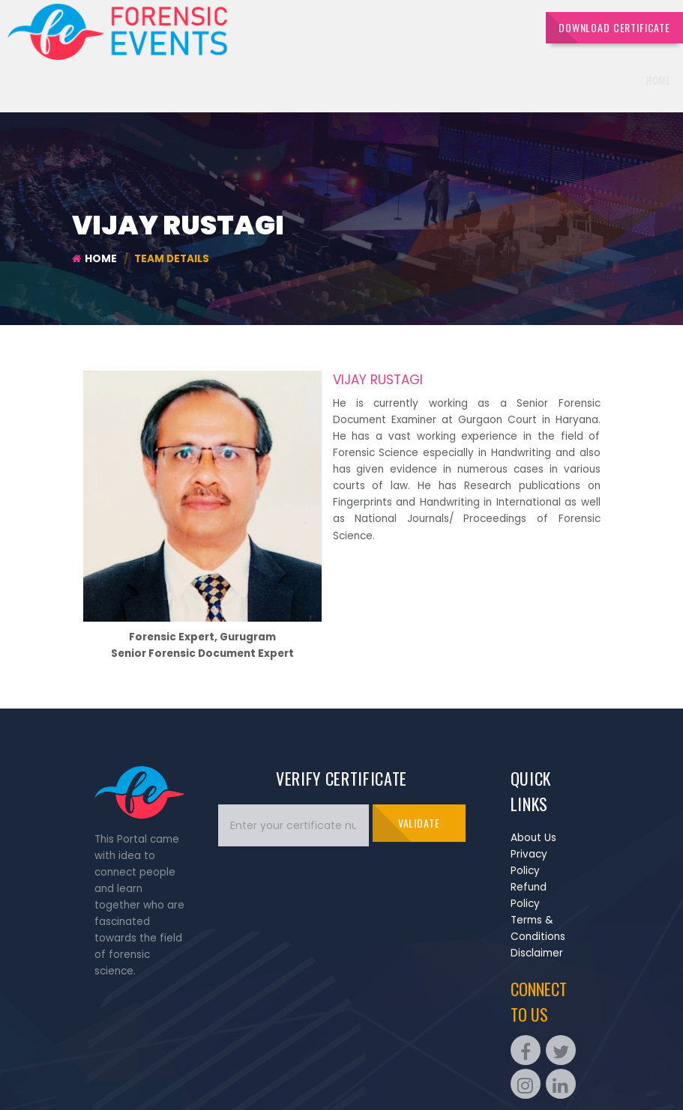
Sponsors (515, 80)
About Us (533, 838)
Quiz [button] (460, 80)
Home (291, 80)
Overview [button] (345, 80)
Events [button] (408, 80)
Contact (644, 80)
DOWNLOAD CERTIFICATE (614, 27)
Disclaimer (537, 953)
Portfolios (581, 80)
